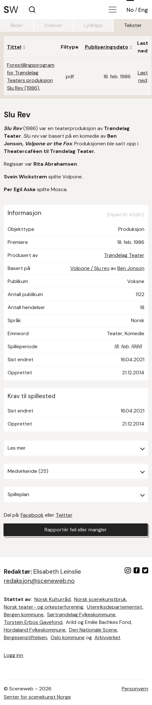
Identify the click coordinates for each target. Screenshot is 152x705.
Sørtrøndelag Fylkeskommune (81, 614)
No (130, 10)
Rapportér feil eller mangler (76, 529)
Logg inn (13, 655)
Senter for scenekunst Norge (37, 697)
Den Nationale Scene (93, 629)
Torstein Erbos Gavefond (33, 622)
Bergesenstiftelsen (25, 637)
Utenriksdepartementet (114, 607)
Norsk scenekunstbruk (100, 599)
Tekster (133, 25)
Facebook (32, 515)
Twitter (64, 515)
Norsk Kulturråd (52, 599)
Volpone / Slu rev (89, 268)
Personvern (135, 688)
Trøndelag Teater (124, 255)
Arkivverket (107, 637)
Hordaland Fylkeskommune (35, 629)
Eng (143, 10)
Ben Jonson (130, 268)
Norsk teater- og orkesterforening (43, 607)
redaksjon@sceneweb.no (39, 581)
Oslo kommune (68, 637)
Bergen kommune (24, 614)
